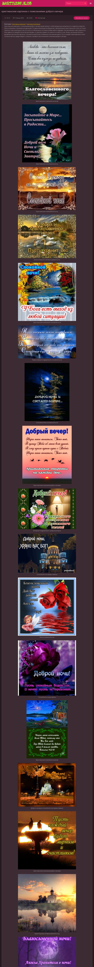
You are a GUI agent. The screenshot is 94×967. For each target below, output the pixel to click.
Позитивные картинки (19, 24)
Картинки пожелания (33, 24)
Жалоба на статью (82, 18)
